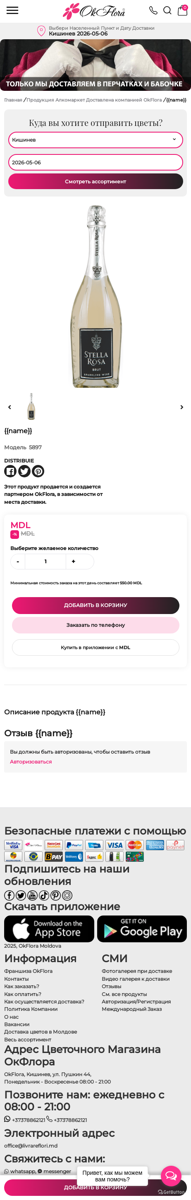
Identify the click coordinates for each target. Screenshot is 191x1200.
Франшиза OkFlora (28, 971)
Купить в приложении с (95, 647)
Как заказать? (21, 986)
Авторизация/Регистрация (136, 1001)
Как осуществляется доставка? (44, 1001)
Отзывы (111, 986)
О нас (11, 1017)
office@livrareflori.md (30, 1146)
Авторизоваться (31, 762)
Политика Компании (30, 1009)
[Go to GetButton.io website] (171, 1191)
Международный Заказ (132, 1009)
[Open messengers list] (171, 1176)
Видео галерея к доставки (136, 979)
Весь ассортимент (27, 1039)
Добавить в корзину (95, 605)
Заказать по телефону (96, 625)
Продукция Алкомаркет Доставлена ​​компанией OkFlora (94, 100)
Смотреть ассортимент (95, 181)
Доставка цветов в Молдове (40, 1032)
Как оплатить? (22, 994)
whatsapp (19, 1171)
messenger (55, 1171)
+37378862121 (24, 1120)
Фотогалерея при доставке (137, 971)
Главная (13, 100)
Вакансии (16, 1024)
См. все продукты (124, 994)
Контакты (16, 979)
